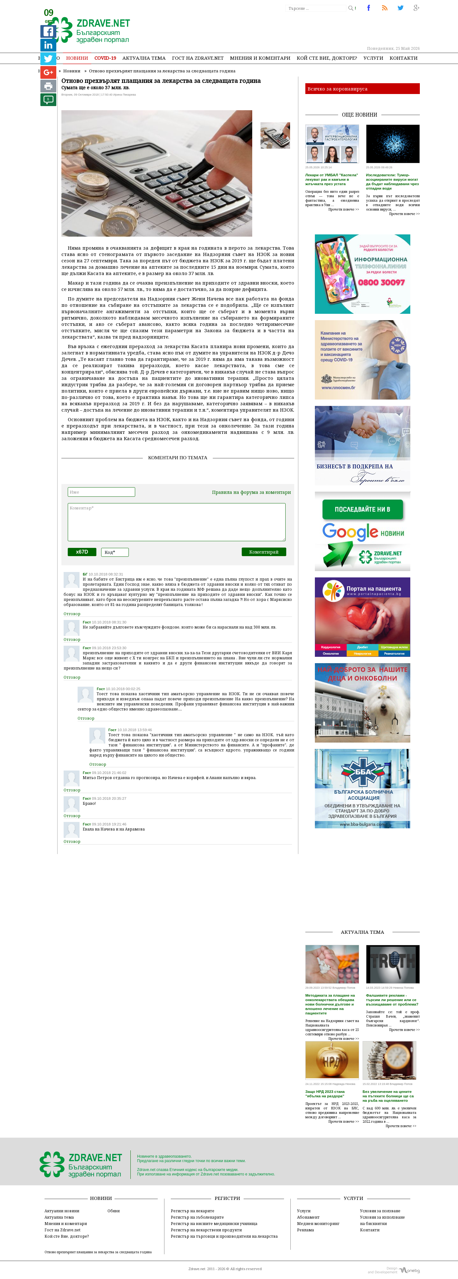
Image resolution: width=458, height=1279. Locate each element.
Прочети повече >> (344, 209)
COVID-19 (105, 58)
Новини (77, 58)
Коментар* (177, 522)
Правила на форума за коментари (251, 492)
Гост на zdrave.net (198, 58)
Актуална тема (144, 58)
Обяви (114, 1210)
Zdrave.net (197, 1269)
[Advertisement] (303, 28)
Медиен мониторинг (318, 1223)
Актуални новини (62, 1210)
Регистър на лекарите (192, 1210)
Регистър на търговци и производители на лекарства (224, 1236)
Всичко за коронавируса (338, 88)
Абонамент (308, 1217)
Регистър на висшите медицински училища (214, 1223)
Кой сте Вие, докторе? (327, 58)
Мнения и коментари (260, 58)
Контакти (404, 58)
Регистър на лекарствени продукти (206, 1229)
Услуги (373, 58)
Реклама (305, 1229)
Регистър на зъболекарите (197, 1217)
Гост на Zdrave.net (62, 1229)
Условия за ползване (380, 1210)
